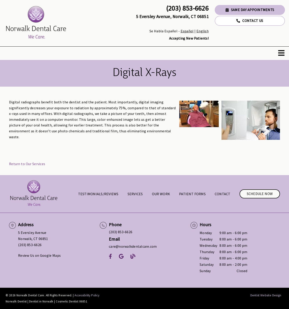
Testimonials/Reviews (98, 194)
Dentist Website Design (265, 295)
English (202, 31)
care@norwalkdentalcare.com (133, 246)
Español (187, 31)
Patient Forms (192, 194)
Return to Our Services (27, 164)
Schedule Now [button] (260, 193)
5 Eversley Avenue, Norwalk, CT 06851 (172, 16)
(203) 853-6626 (187, 8)
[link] (36, 23)
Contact (223, 194)
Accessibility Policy (87, 295)
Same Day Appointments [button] (250, 9)
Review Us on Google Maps (39, 255)
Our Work (161, 194)
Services (135, 194)
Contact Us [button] (249, 20)
